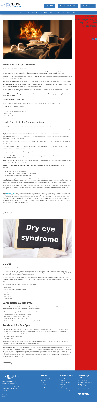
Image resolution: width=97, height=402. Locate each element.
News (42, 386)
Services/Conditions (46, 379)
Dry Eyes (7, 264)
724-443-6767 (63, 384)
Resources (43, 384)
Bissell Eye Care (10, 193)
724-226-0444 (81, 384)
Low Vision (43, 380)
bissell (15, 68)
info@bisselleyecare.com (66, 388)
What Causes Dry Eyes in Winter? (19, 64)
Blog (25, 68)
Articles (21, 68)
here (82, 389)
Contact (42, 388)
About (42, 382)
